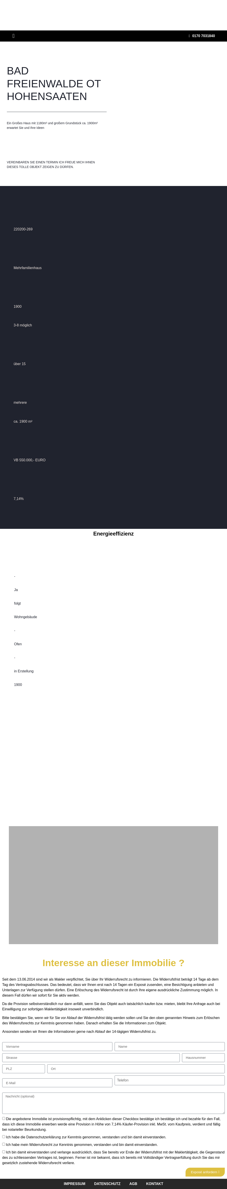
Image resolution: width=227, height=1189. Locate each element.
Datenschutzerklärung (43, 1137)
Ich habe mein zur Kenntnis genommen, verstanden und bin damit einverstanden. (82, 1145)
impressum (74, 1184)
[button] (13, 36)
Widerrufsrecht (40, 1145)
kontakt (154, 1184)
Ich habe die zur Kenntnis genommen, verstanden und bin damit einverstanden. (86, 1137)
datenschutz (107, 1184)
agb (133, 1184)
